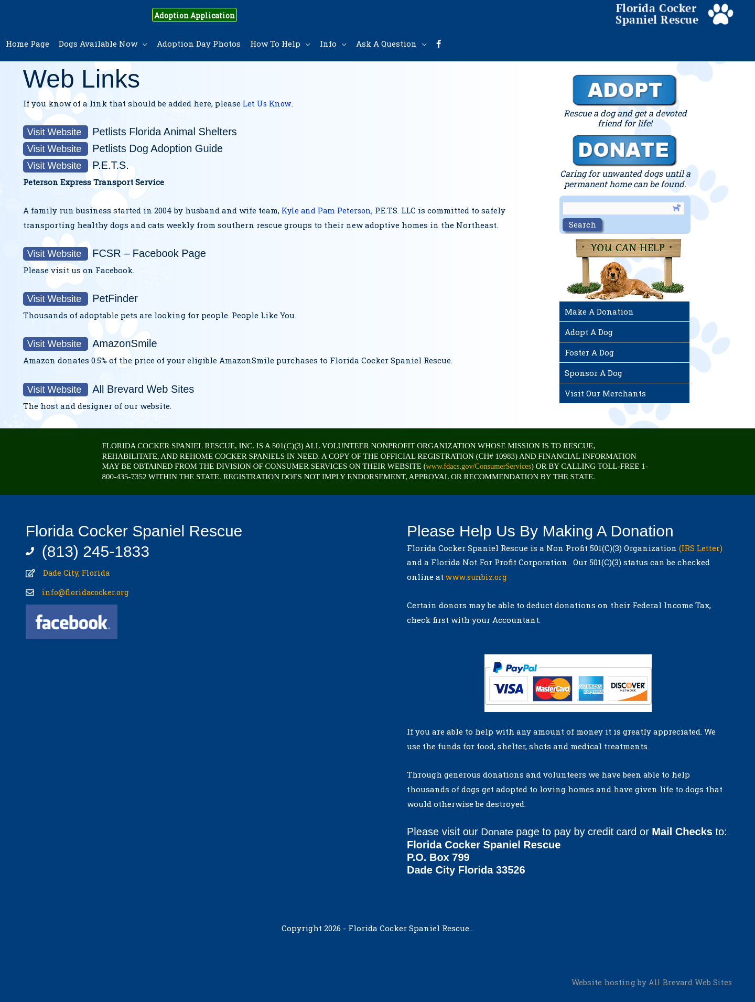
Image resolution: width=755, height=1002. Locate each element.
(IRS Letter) (700, 548)
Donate (498, 831)
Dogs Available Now (98, 43)
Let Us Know (268, 103)
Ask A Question (386, 43)
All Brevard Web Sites (690, 981)
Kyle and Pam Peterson (328, 210)
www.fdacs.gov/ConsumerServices (481, 466)
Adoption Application (205, 14)
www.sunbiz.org (479, 577)
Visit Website (55, 132)
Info (328, 43)
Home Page (27, 43)
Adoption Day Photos (199, 43)
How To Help (275, 43)
